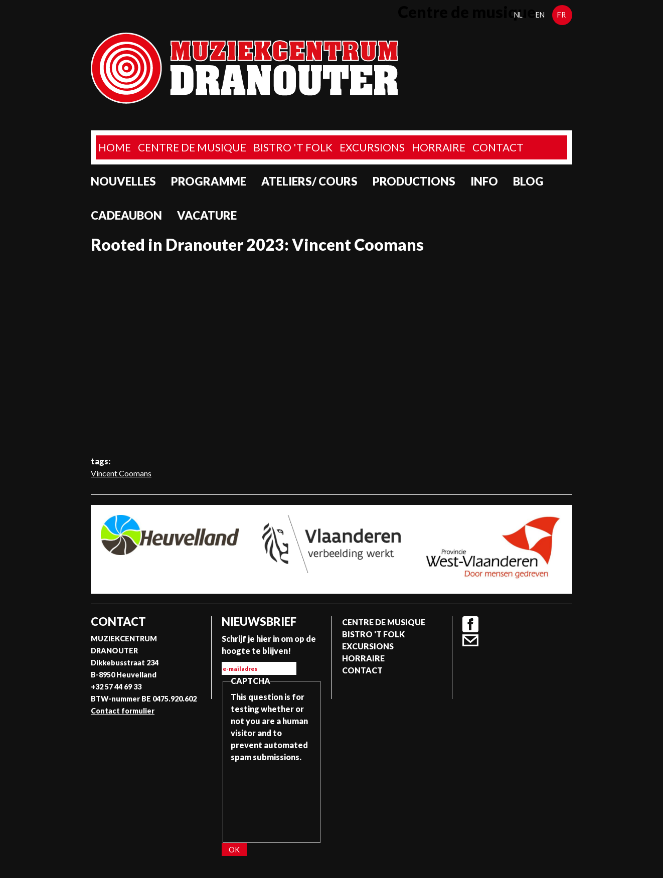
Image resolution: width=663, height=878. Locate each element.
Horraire (438, 147)
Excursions (372, 147)
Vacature (207, 215)
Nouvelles (123, 181)
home (114, 147)
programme (208, 181)
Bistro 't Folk (293, 147)
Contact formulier (122, 711)
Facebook (470, 624)
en (540, 15)
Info (484, 181)
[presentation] (272, 799)
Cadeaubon (126, 215)
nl (518, 15)
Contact (498, 147)
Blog (528, 181)
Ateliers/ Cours (309, 181)
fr (561, 15)
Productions (414, 181)
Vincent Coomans (121, 473)
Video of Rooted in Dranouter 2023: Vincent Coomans (331, 354)
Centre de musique (192, 147)
